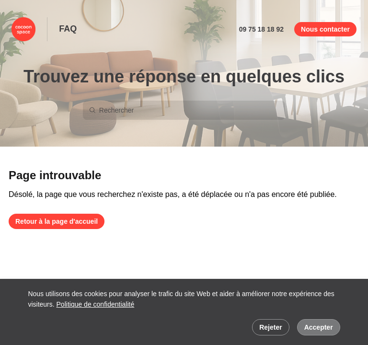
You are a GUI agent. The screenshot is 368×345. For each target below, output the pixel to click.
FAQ (68, 29)
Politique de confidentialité (96, 304)
